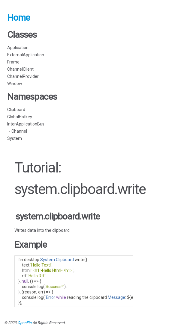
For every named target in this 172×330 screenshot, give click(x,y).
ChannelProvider (23, 76)
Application (18, 47)
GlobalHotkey (19, 116)
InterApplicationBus (25, 124)
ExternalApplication (25, 54)
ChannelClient (20, 69)
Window (14, 83)
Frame (13, 62)
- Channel (17, 131)
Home (18, 17)
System (14, 138)
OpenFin (24, 322)
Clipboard (16, 109)
